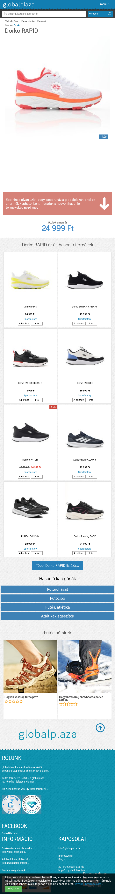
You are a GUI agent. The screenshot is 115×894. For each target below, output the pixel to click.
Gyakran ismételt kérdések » (17, 848)
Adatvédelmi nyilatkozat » (16, 859)
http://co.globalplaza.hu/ (71, 870)
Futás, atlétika (28, 21)
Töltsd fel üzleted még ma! (19, 781)
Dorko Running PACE (85, 536)
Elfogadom (13, 888)
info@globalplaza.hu (69, 848)
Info (37, 323)
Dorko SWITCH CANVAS (84, 306)
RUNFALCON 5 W (30, 536)
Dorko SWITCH (85, 383)
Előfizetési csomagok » (14, 851)
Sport (16, 21)
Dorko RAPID (30, 306)
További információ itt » (89, 883)
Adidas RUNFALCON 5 (85, 459)
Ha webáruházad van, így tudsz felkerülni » (25, 788)
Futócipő (41, 21)
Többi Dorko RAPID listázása (57, 566)
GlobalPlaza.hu (10, 833)
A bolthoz (24, 323)
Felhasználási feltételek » (15, 862)
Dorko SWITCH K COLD (30, 383)
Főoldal (8, 21)
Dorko (17, 25)
